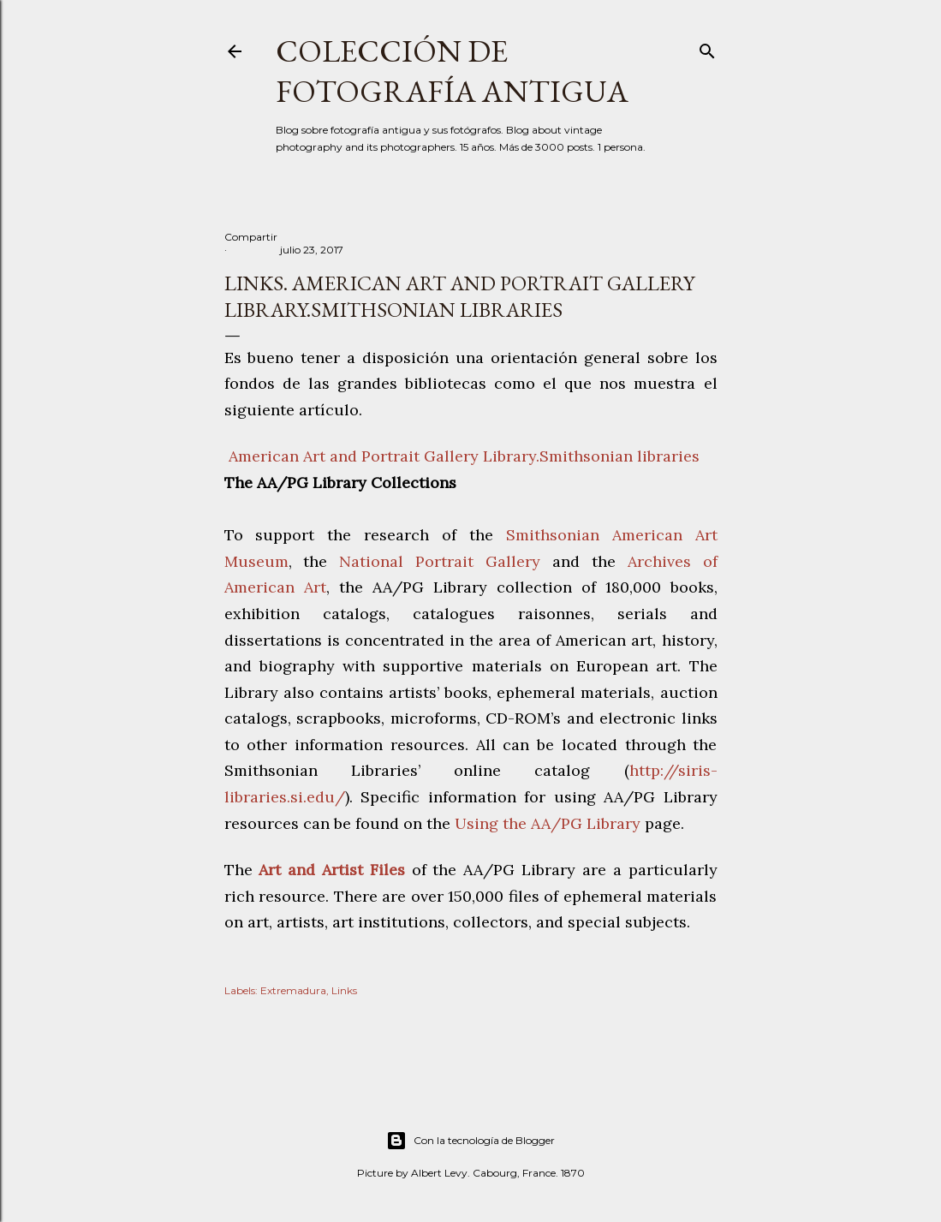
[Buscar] (707, 47)
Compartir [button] (250, 236)
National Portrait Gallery (439, 561)
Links (344, 990)
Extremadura (293, 990)
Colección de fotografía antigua (452, 71)
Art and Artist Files (331, 869)
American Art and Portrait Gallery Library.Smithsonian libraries (462, 456)
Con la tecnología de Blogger (470, 1140)
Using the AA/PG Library (547, 823)
